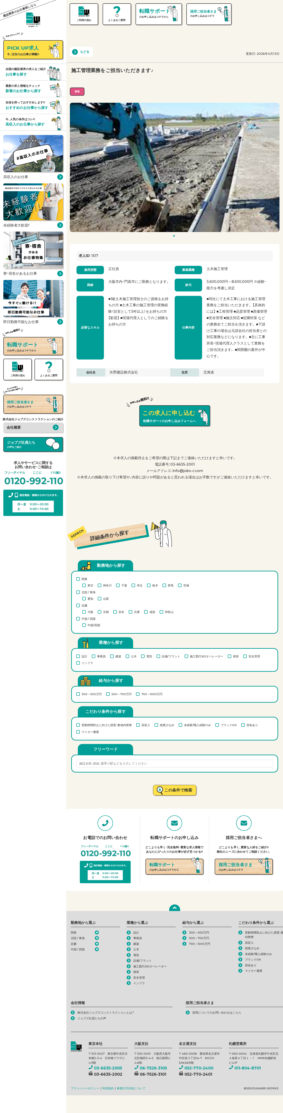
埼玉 (140, 585)
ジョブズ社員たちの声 (91, 1018)
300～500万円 (92, 694)
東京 (90, 585)
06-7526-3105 (150, 1068)
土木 (134, 656)
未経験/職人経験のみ (197, 725)
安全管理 (254, 656)
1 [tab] (175, 236)
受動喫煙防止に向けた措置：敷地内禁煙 (107, 725)
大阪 (90, 612)
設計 (84, 656)
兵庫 (137, 612)
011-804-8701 (245, 1068)
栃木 (155, 585)
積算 (236, 656)
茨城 (186, 585)
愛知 (90, 598)
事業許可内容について (131, 1088)
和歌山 (169, 612)
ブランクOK (229, 725)
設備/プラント (171, 656)
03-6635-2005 (105, 1068)
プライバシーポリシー (85, 1088)
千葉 (124, 585)
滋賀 (152, 612)
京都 (106, 612)
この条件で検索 (178, 790)
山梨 (106, 598)
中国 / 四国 (89, 618)
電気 (149, 656)
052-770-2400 (196, 1068)
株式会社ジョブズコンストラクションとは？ (105, 1012)
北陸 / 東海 (89, 592)
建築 (118, 656)
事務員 (101, 656)
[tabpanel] (174, 167)
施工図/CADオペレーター (206, 656)
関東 (84, 579)
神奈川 (107, 585)
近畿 (84, 605)
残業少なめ (167, 725)
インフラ (87, 663)
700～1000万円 (152, 694)
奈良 (121, 612)
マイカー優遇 (90, 732)
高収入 (146, 725)
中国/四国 (94, 625)
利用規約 (108, 1088)
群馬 (171, 585)
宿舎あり (252, 725)
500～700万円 (121, 694)
